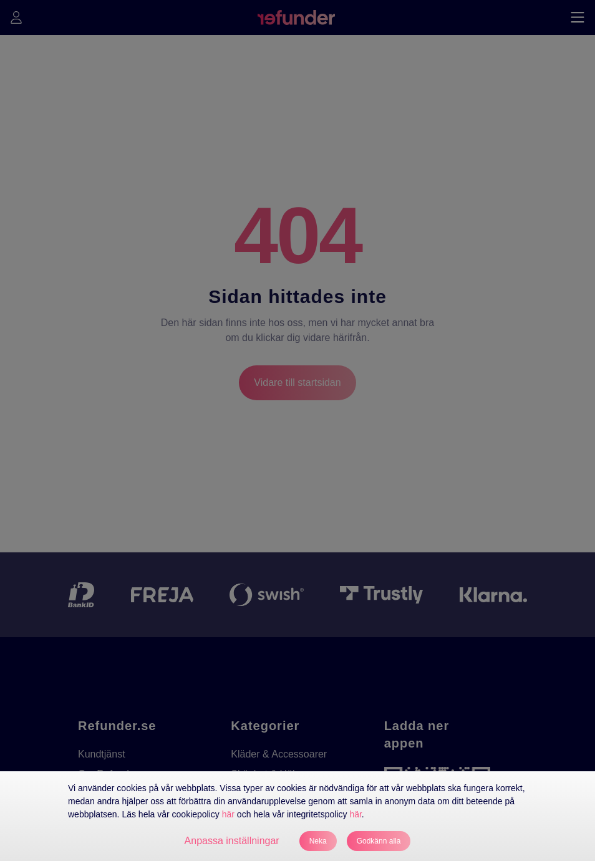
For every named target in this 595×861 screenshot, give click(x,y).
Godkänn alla (379, 841)
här (228, 814)
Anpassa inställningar (232, 840)
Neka (318, 841)
